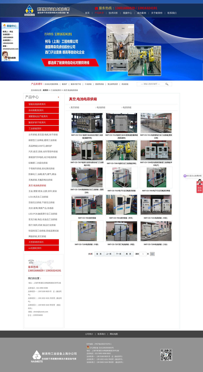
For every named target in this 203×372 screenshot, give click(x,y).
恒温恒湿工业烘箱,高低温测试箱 (44, 230)
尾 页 (128, 254)
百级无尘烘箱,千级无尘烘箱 (42, 202)
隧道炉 (64, 84)
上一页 (108, 254)
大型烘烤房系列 (36, 242)
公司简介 (89, 334)
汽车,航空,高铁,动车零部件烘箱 (43, 151)
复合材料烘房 (113, 84)
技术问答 (113, 13)
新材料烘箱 (99, 84)
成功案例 (141, 13)
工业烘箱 (88, 84)
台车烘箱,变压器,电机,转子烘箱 (43, 134)
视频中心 (127, 13)
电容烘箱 (127, 107)
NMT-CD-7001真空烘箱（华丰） (121, 218)
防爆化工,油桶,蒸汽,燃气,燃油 (42, 174)
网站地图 (114, 334)
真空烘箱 (75, 107)
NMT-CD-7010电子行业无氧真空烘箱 (121, 191)
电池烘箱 (101, 107)
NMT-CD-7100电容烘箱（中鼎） (87, 244)
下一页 (118, 254)
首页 (87, 13)
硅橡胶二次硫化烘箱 (38, 163)
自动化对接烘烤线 (51, 84)
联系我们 (172, 13)
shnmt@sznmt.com (41, 312)
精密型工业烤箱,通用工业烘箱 (43, 140)
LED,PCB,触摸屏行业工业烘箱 (43, 214)
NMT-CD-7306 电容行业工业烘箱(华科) (121, 163)
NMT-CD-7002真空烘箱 (87, 218)
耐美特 (45, 90)
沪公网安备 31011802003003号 (100, 348)
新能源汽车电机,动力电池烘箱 (43, 157)
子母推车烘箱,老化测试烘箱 (42, 168)
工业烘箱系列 (56, 90)
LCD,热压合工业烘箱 (38, 197)
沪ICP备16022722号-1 (103, 344)
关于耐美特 (156, 13)
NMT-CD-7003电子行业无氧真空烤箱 (156, 191)
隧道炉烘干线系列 (37, 122)
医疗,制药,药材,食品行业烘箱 (42, 225)
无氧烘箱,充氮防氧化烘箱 (40, 180)
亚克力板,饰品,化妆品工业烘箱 (43, 219)
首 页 (98, 254)
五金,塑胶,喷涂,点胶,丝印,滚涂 (43, 191)
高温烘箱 (125, 84)
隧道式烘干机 (76, 84)
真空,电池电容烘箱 (71, 90)
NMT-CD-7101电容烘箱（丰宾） (156, 218)
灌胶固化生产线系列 (38, 116)
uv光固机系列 (35, 248)
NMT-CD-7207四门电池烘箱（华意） (121, 244)
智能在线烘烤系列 (37, 104)
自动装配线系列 (36, 110)
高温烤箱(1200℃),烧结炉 (40, 146)
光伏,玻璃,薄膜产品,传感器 (41, 208)
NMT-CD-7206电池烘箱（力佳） (156, 244)
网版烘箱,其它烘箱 (37, 236)
